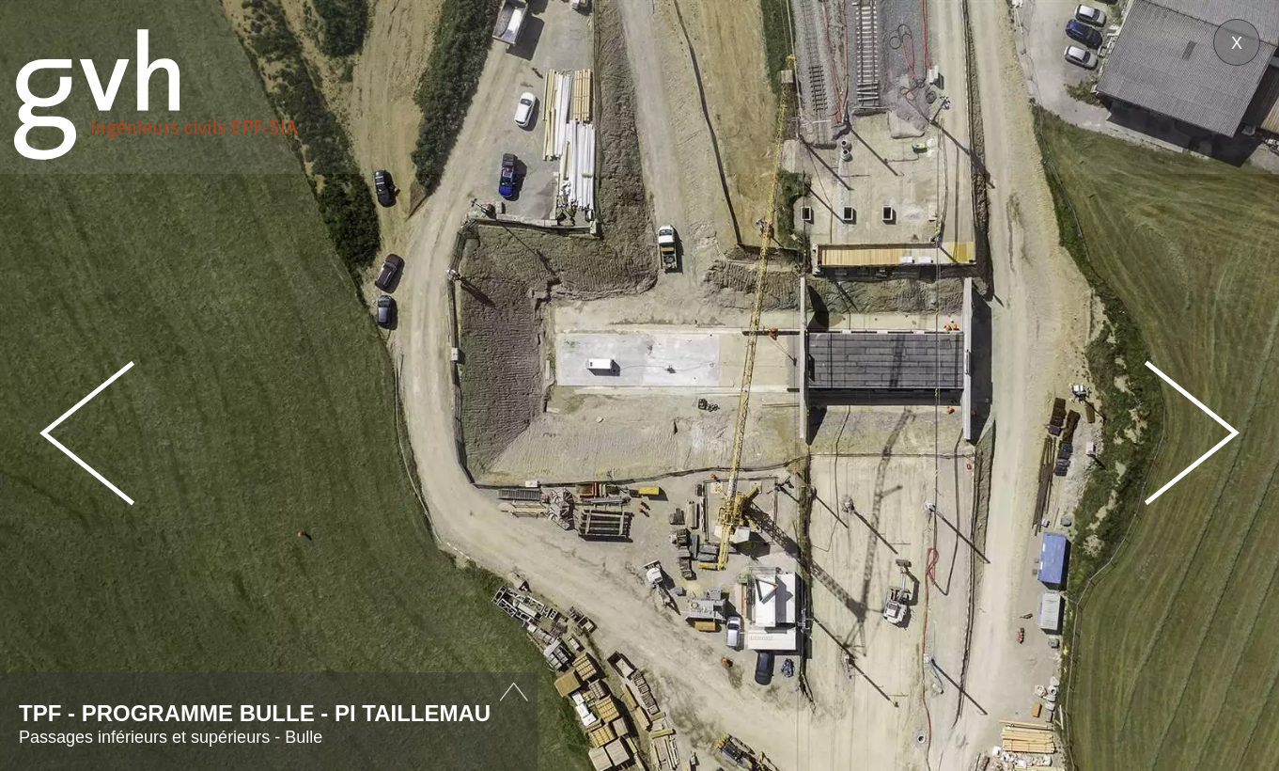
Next (1192, 433)
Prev (87, 433)
